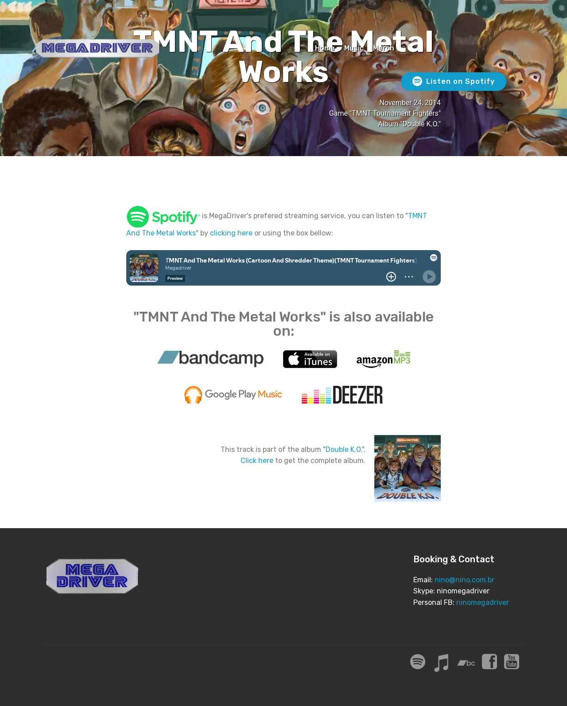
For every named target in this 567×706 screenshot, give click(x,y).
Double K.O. (344, 449)
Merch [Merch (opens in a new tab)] (383, 48)
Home (325, 48)
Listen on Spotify (453, 81)
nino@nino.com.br (464, 580)
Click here (257, 460)
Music (354, 48)
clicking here (231, 233)
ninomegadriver (482, 602)
